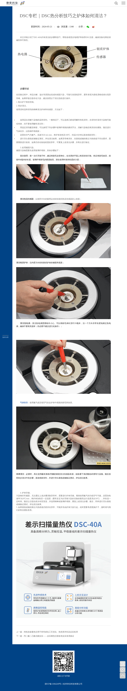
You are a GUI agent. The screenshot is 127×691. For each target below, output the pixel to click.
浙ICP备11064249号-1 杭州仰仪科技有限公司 (63, 684)
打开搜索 (116, 3)
